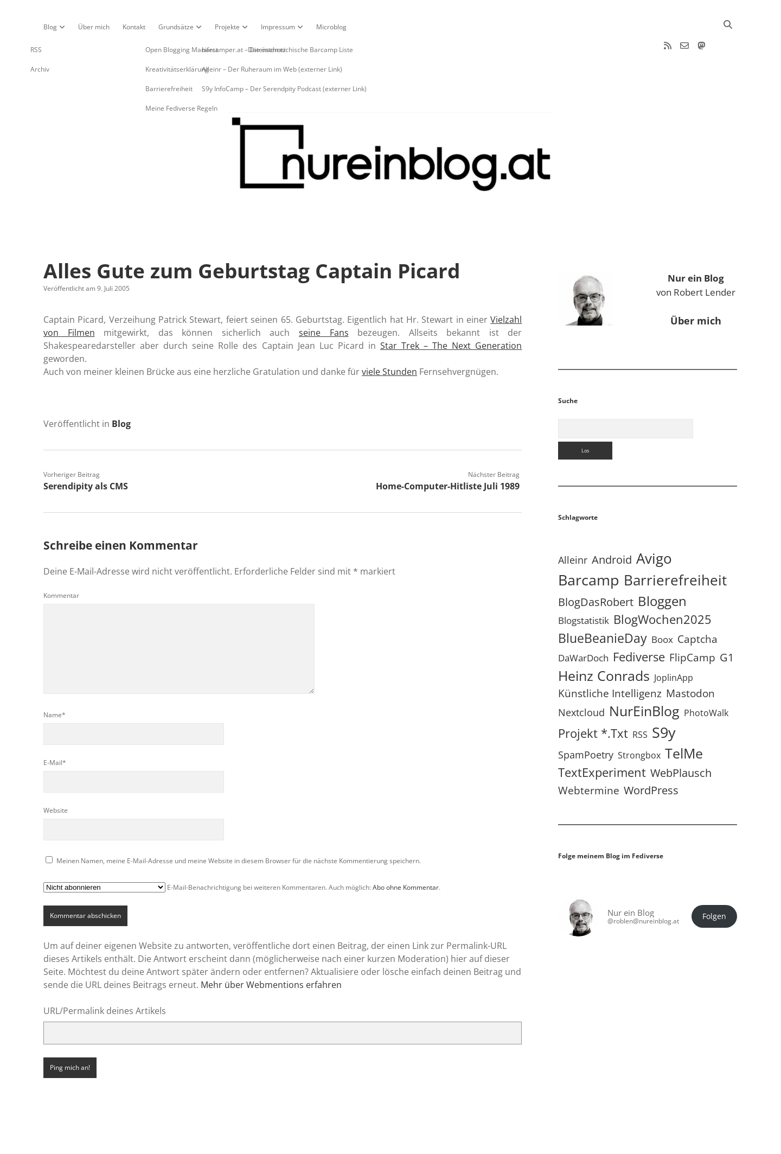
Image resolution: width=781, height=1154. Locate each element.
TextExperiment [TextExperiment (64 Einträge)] (602, 737)
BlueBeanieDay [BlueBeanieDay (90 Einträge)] (602, 603)
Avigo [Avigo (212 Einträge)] (654, 523)
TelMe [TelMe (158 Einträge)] (684, 719)
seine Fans (324, 298)
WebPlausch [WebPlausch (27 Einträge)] (681, 738)
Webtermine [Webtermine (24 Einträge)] (588, 755)
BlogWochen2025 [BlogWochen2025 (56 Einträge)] (662, 584)
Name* (54, 680)
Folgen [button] (714, 882)
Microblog (331, 26)
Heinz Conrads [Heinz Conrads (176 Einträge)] (604, 641)
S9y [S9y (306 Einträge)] (664, 697)
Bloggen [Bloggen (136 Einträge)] (662, 566)
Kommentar (61, 560)
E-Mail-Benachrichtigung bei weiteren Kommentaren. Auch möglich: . (241, 852)
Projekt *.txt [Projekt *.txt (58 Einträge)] (593, 698)
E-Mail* (54, 727)
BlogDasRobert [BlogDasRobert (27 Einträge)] (595, 567)
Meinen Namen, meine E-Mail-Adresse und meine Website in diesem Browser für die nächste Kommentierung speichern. (238, 826)
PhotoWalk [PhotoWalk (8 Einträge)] (706, 678)
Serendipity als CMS (85, 451)
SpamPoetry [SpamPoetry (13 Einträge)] (585, 719)
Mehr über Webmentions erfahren (271, 950)
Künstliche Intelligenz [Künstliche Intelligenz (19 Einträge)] (610, 658)
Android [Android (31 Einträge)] (612, 525)
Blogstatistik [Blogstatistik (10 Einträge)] (583, 585)
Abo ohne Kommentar (406, 852)
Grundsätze (176, 26)
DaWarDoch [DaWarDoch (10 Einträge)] (583, 623)
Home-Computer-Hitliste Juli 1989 (448, 451)
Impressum (278, 26)
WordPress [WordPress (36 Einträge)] (651, 755)
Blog (50, 26)
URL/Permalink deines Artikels (104, 976)
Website (55, 775)
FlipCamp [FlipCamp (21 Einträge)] (692, 623)
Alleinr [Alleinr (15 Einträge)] (572, 525)
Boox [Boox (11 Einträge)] (662, 604)
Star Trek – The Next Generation (451, 311)
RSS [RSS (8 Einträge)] (640, 700)
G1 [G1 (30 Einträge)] (727, 622)
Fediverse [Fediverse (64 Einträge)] (639, 622)
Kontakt (134, 26)
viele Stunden (389, 337)
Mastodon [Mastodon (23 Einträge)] (690, 659)
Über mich (94, 26)
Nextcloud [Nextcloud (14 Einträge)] (581, 677)
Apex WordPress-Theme (356, 1141)
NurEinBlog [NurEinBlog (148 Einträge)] (644, 676)
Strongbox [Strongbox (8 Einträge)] (639, 720)
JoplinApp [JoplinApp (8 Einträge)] (673, 643)
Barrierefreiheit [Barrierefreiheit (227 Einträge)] (675, 545)
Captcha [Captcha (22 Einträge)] (697, 604)
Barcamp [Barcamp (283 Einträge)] (588, 545)
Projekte (227, 26)
